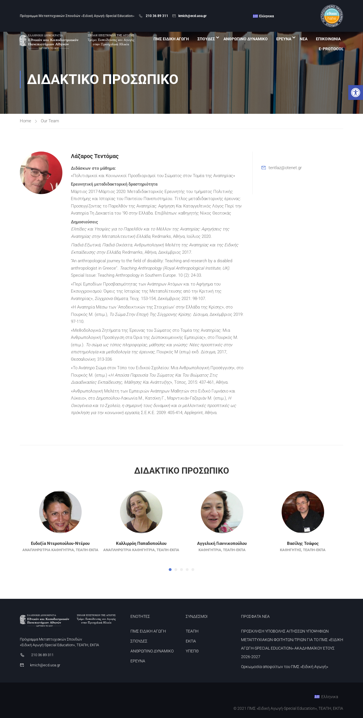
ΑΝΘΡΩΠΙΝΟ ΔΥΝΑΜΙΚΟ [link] (245, 39)
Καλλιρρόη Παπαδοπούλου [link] (141, 552)
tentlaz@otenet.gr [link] (285, 176)
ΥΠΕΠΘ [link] (192, 651)
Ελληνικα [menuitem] (266, 16)
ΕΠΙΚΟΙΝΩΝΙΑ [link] (327, 39)
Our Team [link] (50, 130)
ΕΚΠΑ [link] (191, 641)
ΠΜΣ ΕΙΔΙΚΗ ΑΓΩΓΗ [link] (170, 39)
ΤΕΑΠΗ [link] (192, 631)
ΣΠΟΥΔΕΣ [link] (205, 39)
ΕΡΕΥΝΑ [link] (283, 39)
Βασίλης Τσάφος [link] (303, 552)
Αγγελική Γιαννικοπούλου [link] (222, 552)
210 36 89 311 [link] (156, 16)
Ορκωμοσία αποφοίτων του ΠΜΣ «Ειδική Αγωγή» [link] (284, 666)
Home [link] (25, 130)
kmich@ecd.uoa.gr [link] (192, 16)
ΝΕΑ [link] (303, 39)
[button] (170, 578)
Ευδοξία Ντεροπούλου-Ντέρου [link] (60, 552)
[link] (355, 92)
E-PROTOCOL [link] (330, 49)
